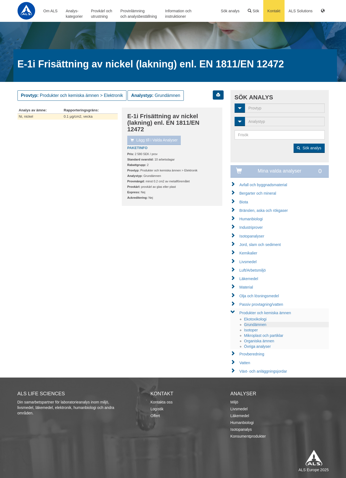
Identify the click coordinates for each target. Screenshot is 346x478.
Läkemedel (248, 279)
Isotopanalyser (251, 236)
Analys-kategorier (74, 14)
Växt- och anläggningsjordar (263, 371)
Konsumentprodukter (248, 436)
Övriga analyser (257, 346)
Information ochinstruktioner (178, 14)
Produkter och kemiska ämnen (265, 313)
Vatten (244, 363)
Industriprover (251, 227)
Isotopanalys (241, 429)
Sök (253, 11)
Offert (155, 416)
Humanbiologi (251, 219)
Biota (243, 202)
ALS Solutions (301, 11)
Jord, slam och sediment (260, 244)
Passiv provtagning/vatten (261, 304)
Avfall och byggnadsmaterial (263, 185)
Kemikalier (248, 253)
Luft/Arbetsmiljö (252, 270)
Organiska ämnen (259, 341)
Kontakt (273, 11)
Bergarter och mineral (257, 193)
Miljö (234, 402)
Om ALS (50, 11)
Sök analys (230, 11)
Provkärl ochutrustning (101, 14)
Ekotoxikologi (255, 319)
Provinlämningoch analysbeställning (138, 14)
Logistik (156, 409)
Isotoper (251, 330)
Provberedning (251, 354)
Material (246, 287)
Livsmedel (248, 262)
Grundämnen (255, 324)
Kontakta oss (161, 402)
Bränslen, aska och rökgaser (263, 210)
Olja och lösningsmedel (259, 296)
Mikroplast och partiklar (263, 335)
